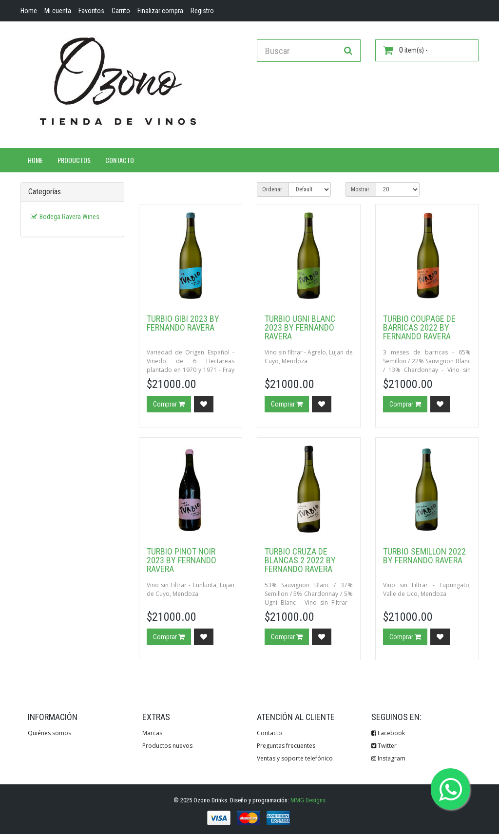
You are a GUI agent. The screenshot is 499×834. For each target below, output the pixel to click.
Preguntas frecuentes (286, 745)
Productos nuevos (167, 745)
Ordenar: (273, 189)
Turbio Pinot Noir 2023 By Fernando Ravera (181, 560)
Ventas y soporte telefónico (295, 758)
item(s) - (405, 50)
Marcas (152, 733)
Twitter (384, 745)
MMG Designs (308, 800)
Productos (74, 160)
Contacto (119, 160)
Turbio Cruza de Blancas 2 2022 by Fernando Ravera (300, 560)
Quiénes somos (49, 733)
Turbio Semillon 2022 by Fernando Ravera (424, 555)
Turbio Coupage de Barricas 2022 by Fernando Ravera (419, 327)
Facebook (388, 733)
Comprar (169, 404)
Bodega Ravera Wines (69, 217)
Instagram (388, 758)
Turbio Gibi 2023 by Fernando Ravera (183, 323)
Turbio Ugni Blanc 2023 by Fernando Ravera (300, 327)
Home (35, 160)
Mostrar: (361, 189)
